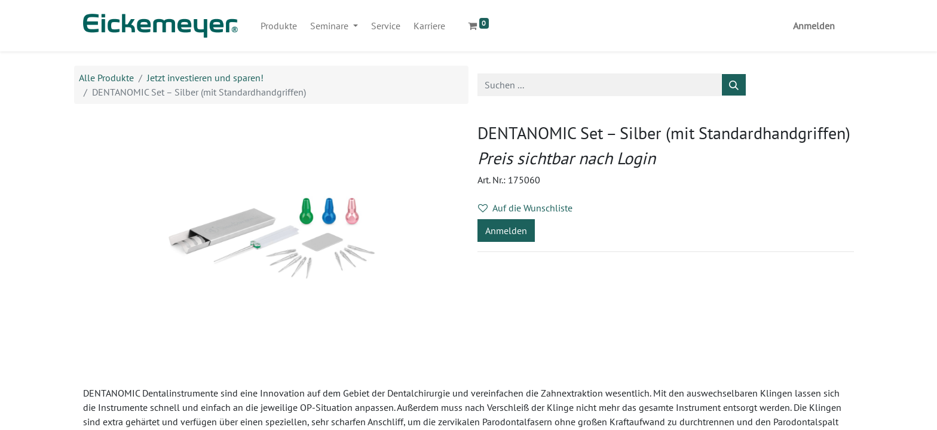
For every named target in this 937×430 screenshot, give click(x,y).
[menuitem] (279, 26)
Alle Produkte (106, 78)
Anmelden (814, 26)
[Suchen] (733, 84)
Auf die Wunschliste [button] (525, 208)
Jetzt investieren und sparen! (205, 78)
